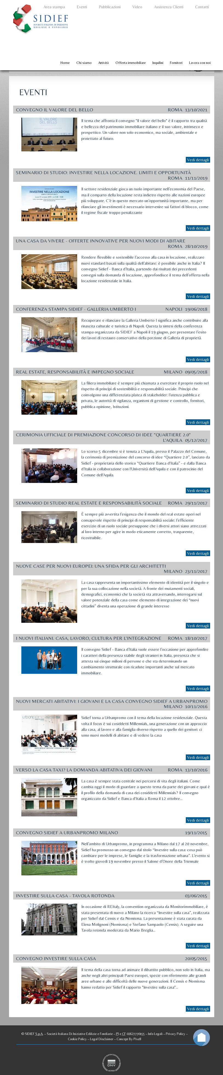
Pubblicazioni (110, 6)
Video (137, 6)
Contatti (202, 6)
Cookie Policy (77, 1039)
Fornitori (176, 62)
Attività (103, 62)
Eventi (82, 6)
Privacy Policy (175, 1034)
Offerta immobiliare (130, 62)
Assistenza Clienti (168, 6)
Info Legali (155, 1034)
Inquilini (157, 62)
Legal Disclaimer (101, 1039)
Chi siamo (84, 62)
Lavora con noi (200, 62)
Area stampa (54, 6)
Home (65, 62)
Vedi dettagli (198, 159)
